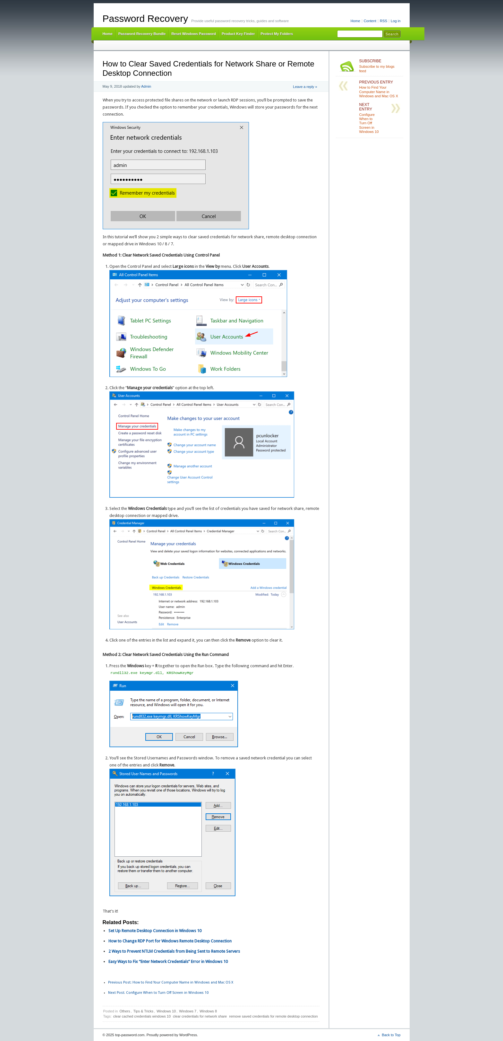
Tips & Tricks (143, 1011)
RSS (383, 21)
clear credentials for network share (200, 1016)
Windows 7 (187, 1011)
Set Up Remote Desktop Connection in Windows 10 (154, 930)
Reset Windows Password (193, 34)
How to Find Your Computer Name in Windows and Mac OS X (170, 982)
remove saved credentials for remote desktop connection (273, 1016)
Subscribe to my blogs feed (380, 66)
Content (370, 21)
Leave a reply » (305, 87)
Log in (396, 21)
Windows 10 (166, 1011)
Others (124, 1011)
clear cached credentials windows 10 (142, 1016)
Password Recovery (145, 18)
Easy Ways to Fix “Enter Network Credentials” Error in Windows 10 (168, 961)
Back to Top (391, 1035)
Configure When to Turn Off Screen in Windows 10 (158, 993)
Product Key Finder (238, 34)
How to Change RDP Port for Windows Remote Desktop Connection (170, 941)
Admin (146, 86)
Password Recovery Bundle (142, 34)
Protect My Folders (276, 34)
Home (355, 21)
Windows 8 (208, 1011)
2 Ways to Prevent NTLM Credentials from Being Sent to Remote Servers (174, 951)
